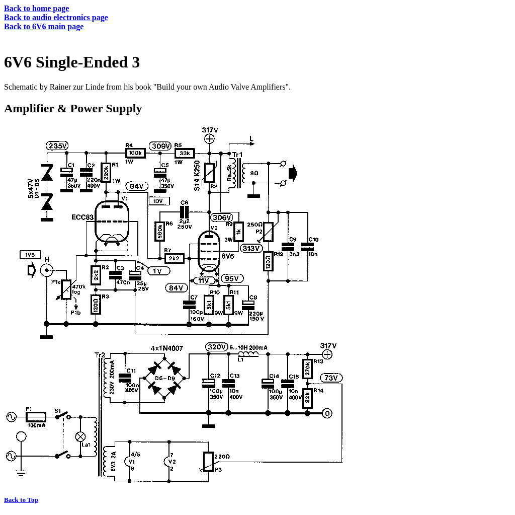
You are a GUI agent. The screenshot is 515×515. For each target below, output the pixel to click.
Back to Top (21, 499)
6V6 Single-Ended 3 (72, 62)
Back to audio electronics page (56, 17)
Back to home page (36, 8)
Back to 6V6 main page (43, 26)
